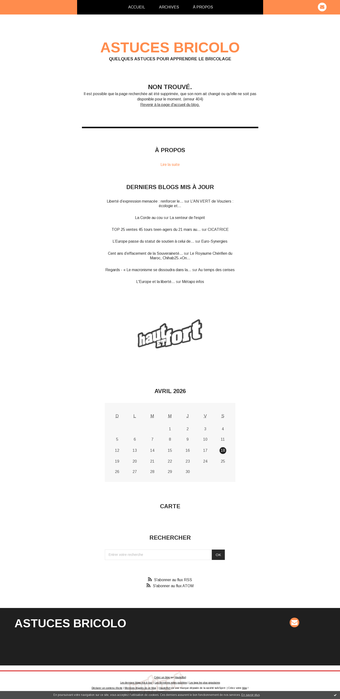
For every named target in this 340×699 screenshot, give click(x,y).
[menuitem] (136, 7)
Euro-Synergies (214, 241)
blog (244, 688)
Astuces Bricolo (170, 47)
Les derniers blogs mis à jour (136, 682)
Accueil (136, 7)
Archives (169, 7)
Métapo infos (193, 282)
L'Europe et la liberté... (155, 282)
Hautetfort (180, 677)
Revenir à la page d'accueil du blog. (170, 105)
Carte (170, 506)
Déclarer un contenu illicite (107, 688)
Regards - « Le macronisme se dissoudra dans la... (148, 270)
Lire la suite (170, 164)
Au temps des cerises (216, 270)
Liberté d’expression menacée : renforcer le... (145, 201)
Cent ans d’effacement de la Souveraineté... (145, 253)
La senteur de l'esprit (187, 218)
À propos (203, 7)
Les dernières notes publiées (171, 682)
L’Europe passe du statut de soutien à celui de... (153, 241)
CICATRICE (218, 229)
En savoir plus (250, 695)
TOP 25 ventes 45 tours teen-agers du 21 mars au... (156, 229)
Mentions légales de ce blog (140, 688)
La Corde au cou (149, 218)
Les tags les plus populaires (204, 682)
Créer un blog (162, 677)
